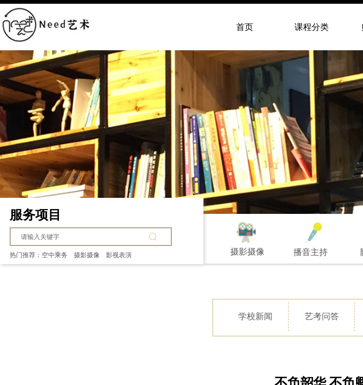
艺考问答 (322, 316)
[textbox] (83, 237)
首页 (244, 27)
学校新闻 (255, 316)
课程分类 (311, 27)
